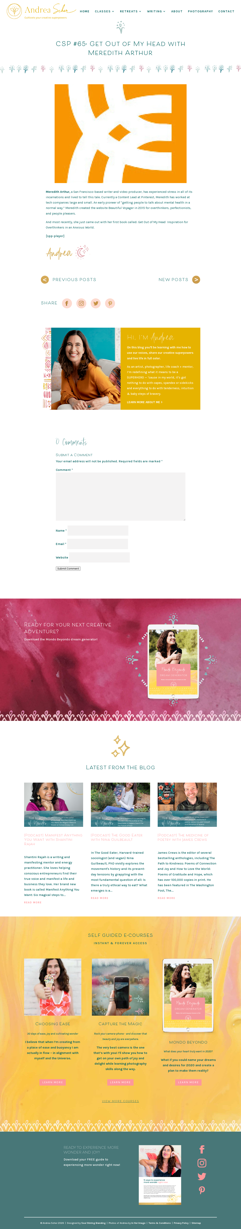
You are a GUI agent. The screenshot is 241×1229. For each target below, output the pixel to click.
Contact (226, 11)
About (177, 11)
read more (33, 902)
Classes (103, 11)
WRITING (154, 11)
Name (61, 530)
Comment (64, 470)
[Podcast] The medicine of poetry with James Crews (183, 837)
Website (62, 557)
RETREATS (129, 11)
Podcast (31, 850)
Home (85, 11)
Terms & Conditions (160, 1223)
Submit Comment (68, 568)
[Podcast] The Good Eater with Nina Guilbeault (117, 837)
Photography (200, 11)
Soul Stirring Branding (93, 1223)
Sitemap (196, 1223)
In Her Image (138, 1223)
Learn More (52, 1082)
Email (61, 544)
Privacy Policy (181, 1223)
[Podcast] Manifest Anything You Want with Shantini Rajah (53, 839)
